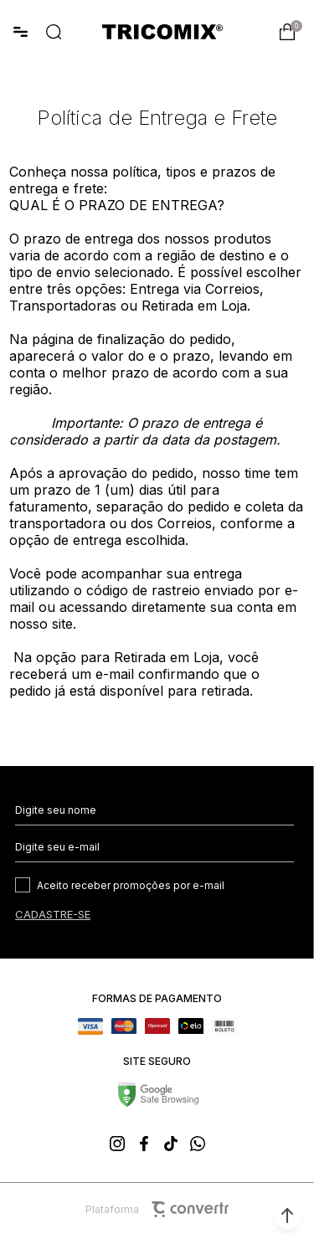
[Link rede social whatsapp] (197, 1143)
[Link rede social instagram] (117, 1143)
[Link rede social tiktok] (170, 1143)
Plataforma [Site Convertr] (157, 1209)
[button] (287, 1215)
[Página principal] (162, 31)
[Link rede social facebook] (144, 1143)
